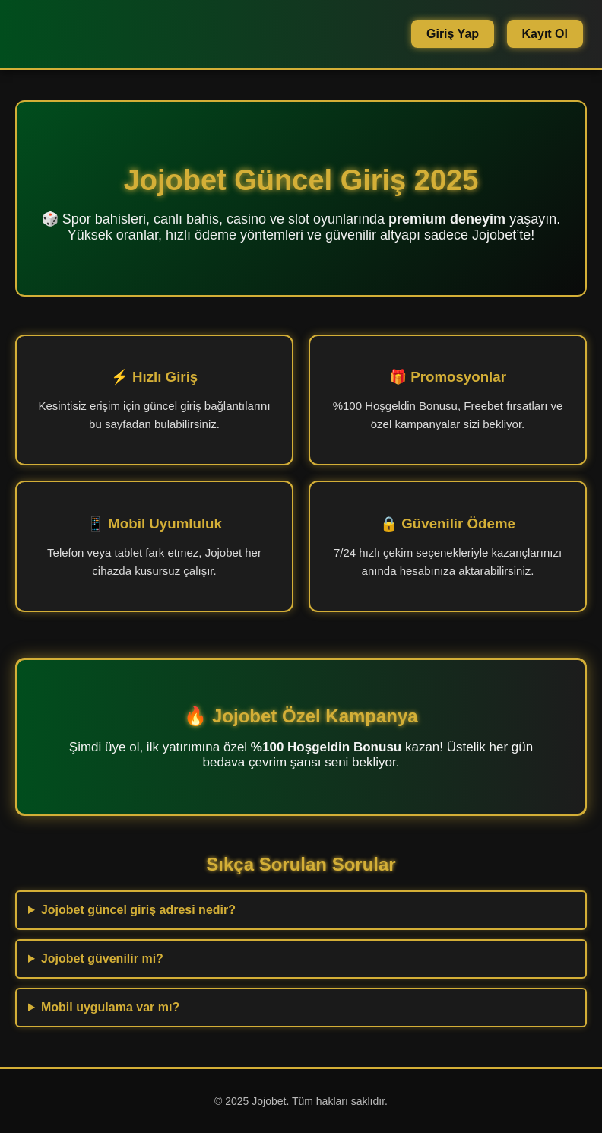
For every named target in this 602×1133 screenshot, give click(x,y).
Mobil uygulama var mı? (110, 1007)
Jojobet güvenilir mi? (102, 958)
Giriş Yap (452, 33)
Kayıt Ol (545, 33)
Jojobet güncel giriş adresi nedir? (138, 909)
